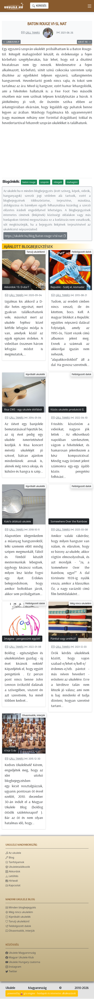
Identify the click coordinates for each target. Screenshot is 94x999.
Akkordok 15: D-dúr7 (16, 287)
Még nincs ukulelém (80, 603)
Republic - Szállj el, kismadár (68, 287)
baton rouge (28, 182)
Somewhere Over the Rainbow (69, 522)
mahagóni (72, 182)
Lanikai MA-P (11, 42)
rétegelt (58, 182)
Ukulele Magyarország (20, 953)
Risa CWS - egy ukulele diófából (23, 410)
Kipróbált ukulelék (35, 374)
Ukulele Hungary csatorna (22, 962)
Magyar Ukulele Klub (19, 957)
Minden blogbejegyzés (20, 908)
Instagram (13, 967)
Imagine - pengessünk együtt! (22, 639)
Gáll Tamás (30, 33)
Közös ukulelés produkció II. (67, 410)
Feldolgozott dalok (81, 252)
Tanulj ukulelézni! (36, 252)
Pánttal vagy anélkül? (63, 639)
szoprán (44, 182)
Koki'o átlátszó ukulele (17, 522)
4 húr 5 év (10, 751)
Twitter (11, 971)
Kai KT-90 (84, 42)
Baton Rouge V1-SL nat (47, 23)
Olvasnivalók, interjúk (33, 715)
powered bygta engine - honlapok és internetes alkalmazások (42, 994)
